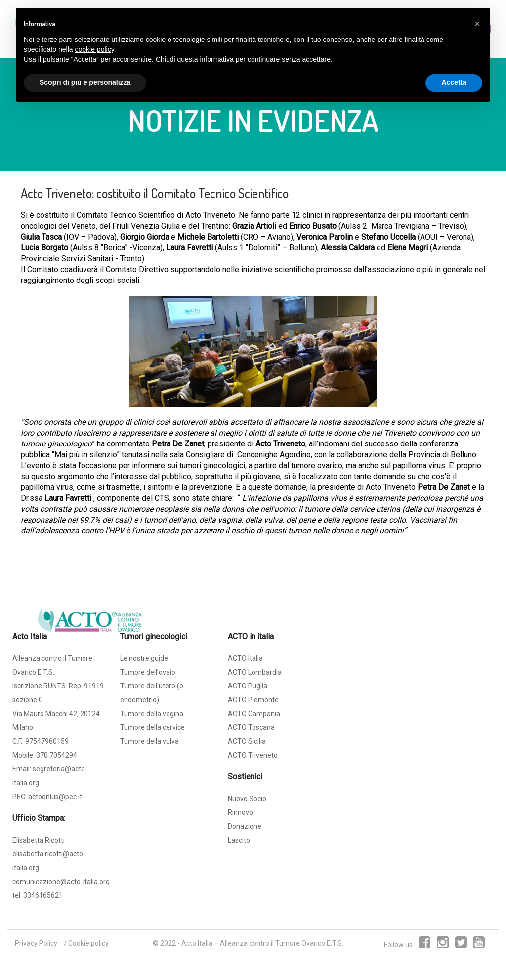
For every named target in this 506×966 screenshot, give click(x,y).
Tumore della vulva (149, 741)
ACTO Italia (245, 658)
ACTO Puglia (247, 686)
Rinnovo (240, 812)
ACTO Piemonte (253, 700)
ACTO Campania (254, 714)
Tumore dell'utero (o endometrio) (151, 693)
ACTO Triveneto (253, 755)
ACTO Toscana (251, 727)
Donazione (244, 826)
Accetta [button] (453, 82)
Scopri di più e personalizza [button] (85, 82)
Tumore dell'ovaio (147, 672)
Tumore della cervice (152, 727)
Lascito (239, 840)
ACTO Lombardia (255, 672)
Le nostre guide (144, 658)
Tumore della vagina (151, 714)
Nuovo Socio (247, 799)
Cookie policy (88, 943)
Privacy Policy (36, 943)
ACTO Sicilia (247, 741)
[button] (477, 24)
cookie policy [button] (94, 49)
